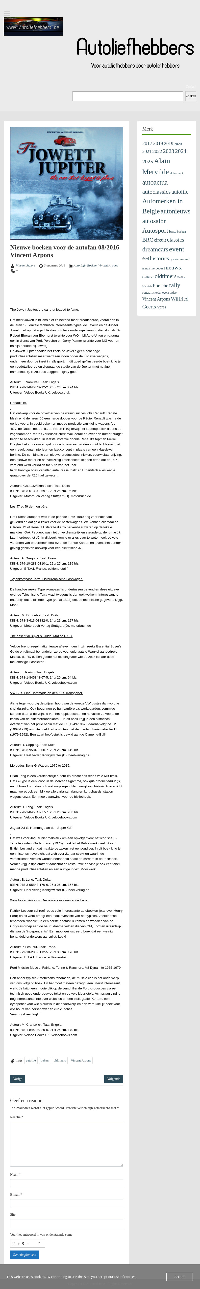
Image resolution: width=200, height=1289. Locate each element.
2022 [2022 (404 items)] (157, 151)
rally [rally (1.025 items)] (174, 285)
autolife (31, 1060)
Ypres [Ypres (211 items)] (161, 307)
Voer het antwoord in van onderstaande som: (41, 1234)
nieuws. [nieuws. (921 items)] (173, 267)
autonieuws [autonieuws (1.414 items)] (175, 211)
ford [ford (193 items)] (145, 259)
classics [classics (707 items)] (175, 240)
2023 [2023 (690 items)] (168, 151)
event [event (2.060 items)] (176, 249)
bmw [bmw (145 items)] (172, 231)
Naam (15, 1174)
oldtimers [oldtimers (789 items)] (165, 276)
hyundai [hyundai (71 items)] (174, 259)
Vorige (17, 1079)
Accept (180, 1276)
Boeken (92, 265)
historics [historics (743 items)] (159, 258)
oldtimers (60, 1060)
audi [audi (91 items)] (180, 173)
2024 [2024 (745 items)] (180, 151)
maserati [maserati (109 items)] (184, 259)
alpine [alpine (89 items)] (173, 173)
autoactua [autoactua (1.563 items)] (155, 182)
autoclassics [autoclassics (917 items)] (156, 192)
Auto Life (80, 265)
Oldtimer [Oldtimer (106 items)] (148, 277)
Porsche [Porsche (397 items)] (160, 285)
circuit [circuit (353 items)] (160, 240)
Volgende (113, 1079)
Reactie (16, 1117)
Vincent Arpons (25, 265)
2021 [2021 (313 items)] (146, 151)
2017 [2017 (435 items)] (147, 143)
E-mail (16, 1194)
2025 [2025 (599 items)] (147, 161)
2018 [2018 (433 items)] (158, 143)
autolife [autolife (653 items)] (180, 192)
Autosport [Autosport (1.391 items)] (155, 230)
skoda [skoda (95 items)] (157, 292)
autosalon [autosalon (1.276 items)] (154, 221)
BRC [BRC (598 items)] (147, 240)
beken (45, 1060)
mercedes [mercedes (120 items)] (156, 268)
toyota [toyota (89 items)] (165, 292)
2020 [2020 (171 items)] (178, 144)
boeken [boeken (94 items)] (181, 231)
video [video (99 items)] (173, 292)
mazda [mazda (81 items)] (146, 268)
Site (13, 1214)
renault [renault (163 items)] (147, 292)
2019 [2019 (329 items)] (169, 143)
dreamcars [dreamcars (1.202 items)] (155, 249)
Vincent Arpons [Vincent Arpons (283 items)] (156, 299)
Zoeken (191, 87)
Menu (9, 13)
